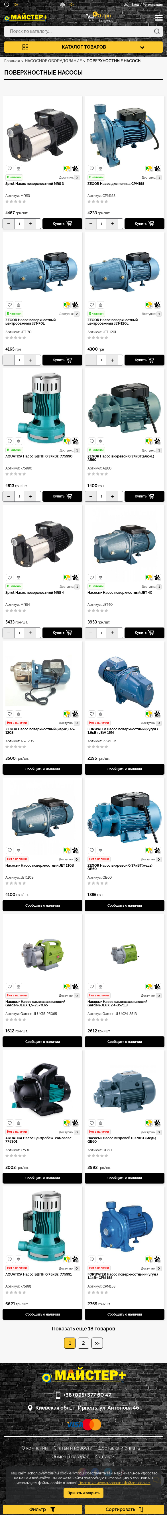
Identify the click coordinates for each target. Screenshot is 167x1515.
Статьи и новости (73, 1448)
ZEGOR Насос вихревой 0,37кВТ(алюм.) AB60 (120, 458)
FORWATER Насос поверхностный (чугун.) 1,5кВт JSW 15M (122, 731)
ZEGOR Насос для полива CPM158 (115, 184)
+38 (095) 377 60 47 (87, 1395)
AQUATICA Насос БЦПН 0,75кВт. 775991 (38, 1274)
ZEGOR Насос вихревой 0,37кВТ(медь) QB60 (119, 867)
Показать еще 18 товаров (83, 1329)
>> (97, 1343)
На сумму (102, 18)
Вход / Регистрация (143, 5)
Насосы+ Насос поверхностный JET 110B (39, 866)
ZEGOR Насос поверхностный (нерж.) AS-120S (40, 731)
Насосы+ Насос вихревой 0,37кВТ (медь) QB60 (121, 1140)
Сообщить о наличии (42, 769)
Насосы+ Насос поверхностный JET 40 (119, 593)
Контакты (105, 1456)
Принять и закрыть (83, 1493)
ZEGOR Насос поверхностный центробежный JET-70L (30, 321)
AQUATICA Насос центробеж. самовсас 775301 (38, 1140)
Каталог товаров (83, 47)
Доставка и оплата (119, 1448)
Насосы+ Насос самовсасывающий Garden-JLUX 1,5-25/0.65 (35, 1003)
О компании (35, 1448)
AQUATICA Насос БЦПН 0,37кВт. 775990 (38, 456)
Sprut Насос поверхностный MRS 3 (34, 184)
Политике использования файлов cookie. (114, 1483)
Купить (62, 223)
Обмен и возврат (70, 1456)
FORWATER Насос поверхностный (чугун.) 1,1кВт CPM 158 (122, 1276)
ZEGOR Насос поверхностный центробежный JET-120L (112, 321)
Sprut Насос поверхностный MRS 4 (34, 593)
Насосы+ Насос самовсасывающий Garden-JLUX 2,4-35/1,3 (117, 1003)
